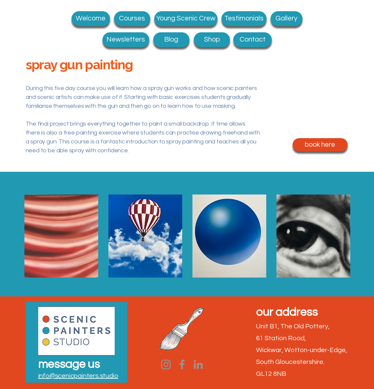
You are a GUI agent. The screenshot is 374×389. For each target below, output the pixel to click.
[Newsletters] (125, 39)
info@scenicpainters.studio (78, 376)
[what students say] (244, 18)
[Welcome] (91, 18)
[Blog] (171, 39)
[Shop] (212, 39)
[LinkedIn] (198, 364)
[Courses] (132, 18)
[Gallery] (286, 18)
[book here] (320, 144)
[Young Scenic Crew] (185, 18)
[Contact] (252, 39)
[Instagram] (165, 364)
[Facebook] (182, 364)
